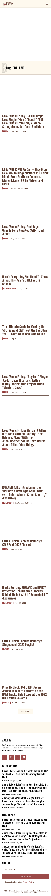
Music (5, 131)
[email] (25, 869)
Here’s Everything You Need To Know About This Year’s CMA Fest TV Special (25, 280)
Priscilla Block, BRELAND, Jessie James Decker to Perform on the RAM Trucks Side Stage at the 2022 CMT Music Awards (24, 692)
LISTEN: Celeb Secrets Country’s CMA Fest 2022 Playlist (22, 543)
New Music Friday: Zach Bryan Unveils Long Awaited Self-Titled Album (23, 230)
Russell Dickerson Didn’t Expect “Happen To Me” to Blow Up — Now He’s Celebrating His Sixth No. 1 (25, 774)
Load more (25, 711)
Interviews (8, 503)
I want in (25, 876)
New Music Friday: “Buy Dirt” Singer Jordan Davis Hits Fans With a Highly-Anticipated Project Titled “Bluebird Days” (25, 382)
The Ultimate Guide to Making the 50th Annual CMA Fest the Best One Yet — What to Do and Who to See (24, 330)
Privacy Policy (28, 882)
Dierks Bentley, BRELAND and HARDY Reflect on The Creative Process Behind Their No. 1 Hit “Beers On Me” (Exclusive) (25, 593)
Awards (6, 703)
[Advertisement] (25, 34)
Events (6, 649)
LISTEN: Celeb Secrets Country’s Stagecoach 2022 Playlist (22, 643)
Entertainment (9, 288)
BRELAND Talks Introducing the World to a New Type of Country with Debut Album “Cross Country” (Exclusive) (24, 492)
